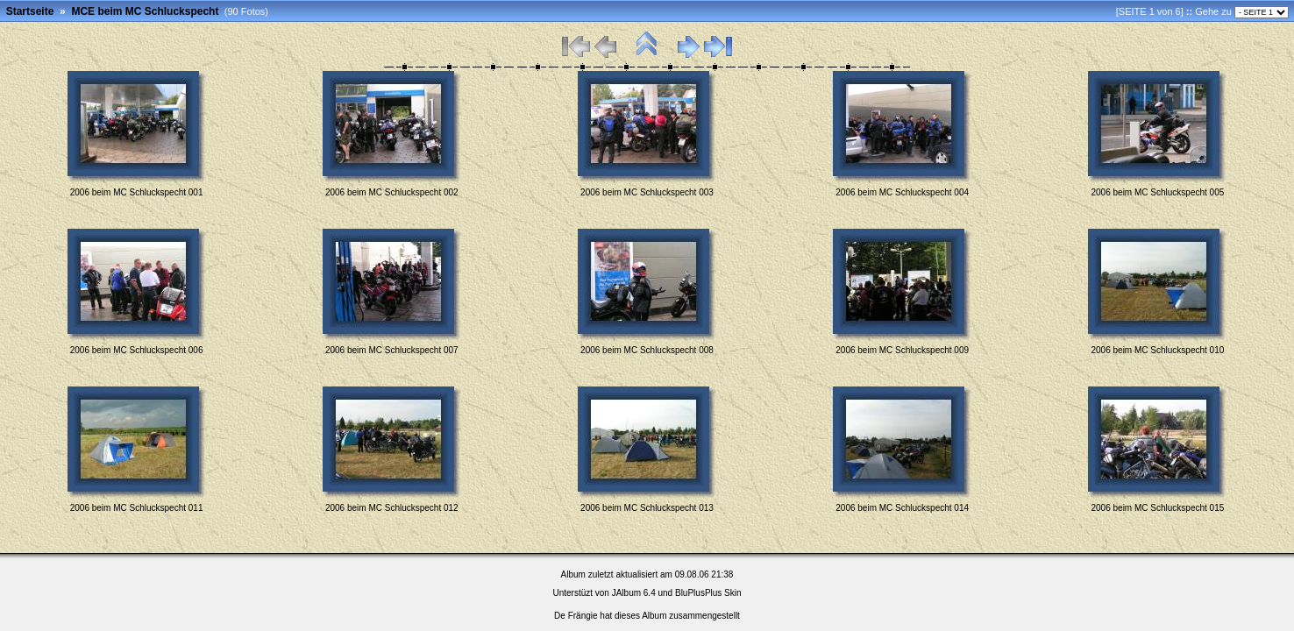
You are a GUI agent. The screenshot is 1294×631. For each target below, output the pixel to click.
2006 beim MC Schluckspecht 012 (392, 508)
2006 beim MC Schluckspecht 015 (1158, 508)
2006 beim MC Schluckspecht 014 (902, 508)
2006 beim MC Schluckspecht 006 (136, 350)
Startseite (30, 11)
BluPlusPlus (698, 593)
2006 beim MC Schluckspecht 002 (392, 192)
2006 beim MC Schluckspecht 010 (1158, 350)
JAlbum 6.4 (634, 593)
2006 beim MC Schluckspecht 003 (647, 192)
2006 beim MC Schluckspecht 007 (392, 350)
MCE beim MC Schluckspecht (144, 11)
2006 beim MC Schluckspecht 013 (647, 508)
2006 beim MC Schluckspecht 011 (136, 508)
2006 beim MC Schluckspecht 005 (1158, 192)
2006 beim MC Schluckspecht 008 (647, 350)
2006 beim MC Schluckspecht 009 (902, 350)
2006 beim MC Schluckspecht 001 (136, 192)
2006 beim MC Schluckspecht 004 (902, 192)
